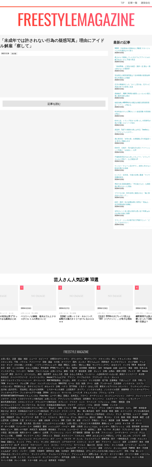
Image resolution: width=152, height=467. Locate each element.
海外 (48, 370)
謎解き (76, 412)
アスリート (5, 437)
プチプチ (120, 430)
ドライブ (60, 415)
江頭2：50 (45, 415)
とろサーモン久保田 (31, 388)
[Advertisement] (54, 79)
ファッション (33, 427)
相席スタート (102, 424)
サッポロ (89, 434)
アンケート (117, 440)
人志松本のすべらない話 (34, 376)
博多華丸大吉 (92, 449)
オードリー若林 (135, 446)
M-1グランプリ (83, 360)
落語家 (85, 415)
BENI (66, 403)
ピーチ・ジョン (82, 440)
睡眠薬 (23, 400)
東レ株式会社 (71, 406)
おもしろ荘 (139, 373)
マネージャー (82, 437)
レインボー (41, 421)
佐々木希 (22, 427)
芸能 (24, 364)
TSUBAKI (129, 400)
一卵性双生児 (21, 434)
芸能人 (147, 391)
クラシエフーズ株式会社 (94, 397)
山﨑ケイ (113, 424)
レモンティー (48, 397)
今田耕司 (73, 443)
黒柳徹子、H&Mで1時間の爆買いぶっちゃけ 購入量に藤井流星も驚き (132, 94)
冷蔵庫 (126, 409)
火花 (63, 421)
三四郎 (64, 443)
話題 (13, 360)
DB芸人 (29, 367)
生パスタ (69, 400)
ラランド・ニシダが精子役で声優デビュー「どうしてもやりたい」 (132, 221)
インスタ (138, 400)
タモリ (48, 443)
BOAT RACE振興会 (71, 379)
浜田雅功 (4, 397)
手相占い (69, 415)
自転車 (21, 415)
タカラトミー (132, 427)
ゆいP (63, 437)
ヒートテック (25, 440)
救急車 (111, 412)
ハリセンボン (6, 385)
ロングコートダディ (58, 449)
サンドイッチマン (53, 446)
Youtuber (99, 415)
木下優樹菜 (5, 427)
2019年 (23, 391)
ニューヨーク (6, 424)
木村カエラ (99, 434)
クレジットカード (66, 394)
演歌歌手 (141, 409)
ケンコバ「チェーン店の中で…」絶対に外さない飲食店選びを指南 (133, 166)
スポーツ (54, 394)
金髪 (52, 415)
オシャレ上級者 (6, 443)
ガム (148, 409)
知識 (88, 382)
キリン (81, 434)
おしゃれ (38, 430)
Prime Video (126, 391)
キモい (3, 440)
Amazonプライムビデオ (118, 376)
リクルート (31, 412)
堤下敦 (120, 379)
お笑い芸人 (5, 360)
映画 (93, 406)
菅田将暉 (71, 421)
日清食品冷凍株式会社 (83, 400)
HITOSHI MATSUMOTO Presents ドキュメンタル (103, 391)
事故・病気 (79, 370)
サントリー (96, 427)
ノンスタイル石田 (82, 388)
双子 (12, 434)
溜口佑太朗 (91, 424)
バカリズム (5, 449)
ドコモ (92, 412)
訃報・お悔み (44, 373)
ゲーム (50, 412)
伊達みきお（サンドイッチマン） (32, 446)
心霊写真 (131, 412)
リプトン (38, 397)
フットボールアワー (124, 388)
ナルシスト (40, 434)
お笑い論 (15, 449)
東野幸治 (82, 443)
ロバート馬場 (137, 449)
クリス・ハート (52, 406)
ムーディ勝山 (137, 391)
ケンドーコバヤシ (101, 376)
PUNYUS (17, 443)
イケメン (93, 409)
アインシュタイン (88, 446)
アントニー (40, 406)
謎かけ (68, 412)
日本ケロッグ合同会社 (79, 409)
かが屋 (23, 449)
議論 (30, 364)
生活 (82, 382)
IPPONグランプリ (7, 370)
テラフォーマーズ (7, 409)
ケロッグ (35, 409)
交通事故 (128, 379)
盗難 (15, 415)
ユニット (15, 437)
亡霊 (147, 412)
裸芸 (94, 373)
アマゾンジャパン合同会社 (136, 394)
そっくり (65, 434)
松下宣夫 (109, 409)
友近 (133, 409)
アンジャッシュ (131, 424)
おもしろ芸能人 (134, 367)
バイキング (121, 415)
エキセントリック (77, 397)
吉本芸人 (4, 394)
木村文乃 (114, 421)
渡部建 (14, 427)
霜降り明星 (56, 373)
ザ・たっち (129, 430)
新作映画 (80, 421)
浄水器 (87, 406)
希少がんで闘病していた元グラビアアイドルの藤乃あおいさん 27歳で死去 (132, 58)
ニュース (31, 360)
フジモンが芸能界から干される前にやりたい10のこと (19, 403)
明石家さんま (18, 385)
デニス (101, 409)
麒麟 (12, 421)
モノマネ (39, 424)
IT (12, 373)
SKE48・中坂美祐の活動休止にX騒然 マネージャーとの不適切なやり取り (132, 49)
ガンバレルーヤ (42, 449)
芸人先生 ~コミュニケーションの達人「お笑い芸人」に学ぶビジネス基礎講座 (28, 418)
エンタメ (61, 364)
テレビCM (32, 382)
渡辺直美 (19, 373)
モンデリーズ (6, 412)
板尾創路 (123, 421)
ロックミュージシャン (41, 394)
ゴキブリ (133, 406)
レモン (104, 427)
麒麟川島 (103, 449)
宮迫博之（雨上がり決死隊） (11, 388)
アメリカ (141, 421)
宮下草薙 (68, 385)
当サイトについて (32, 385)
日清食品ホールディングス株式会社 (21, 406)
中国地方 (56, 452)
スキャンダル (132, 360)
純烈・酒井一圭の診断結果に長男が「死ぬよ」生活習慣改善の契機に (132, 203)
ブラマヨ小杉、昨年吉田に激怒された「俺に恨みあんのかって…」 (132, 194)
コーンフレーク (46, 409)
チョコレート (21, 382)
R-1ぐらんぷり (72, 364)
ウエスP (88, 373)
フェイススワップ (142, 430)
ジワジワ (47, 430)
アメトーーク (15, 364)
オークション (6, 415)
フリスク (120, 397)
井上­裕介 (48, 424)
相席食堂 (47, 452)
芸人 (17, 370)
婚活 (122, 373)
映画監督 (131, 403)
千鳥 (140, 360)
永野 (54, 430)
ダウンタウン (71, 360)
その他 (36, 364)
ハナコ (59, 385)
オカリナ (71, 437)
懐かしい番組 (47, 367)
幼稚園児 (129, 418)
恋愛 (26, 373)
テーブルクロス (143, 376)
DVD (37, 415)
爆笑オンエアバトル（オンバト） (103, 385)
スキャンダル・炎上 (98, 360)
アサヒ (73, 434)
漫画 (99, 406)
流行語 (141, 437)
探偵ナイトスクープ (52, 376)
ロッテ (132, 434)
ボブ (104, 430)
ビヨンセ (59, 403)
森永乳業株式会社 (62, 397)
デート (95, 382)
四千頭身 (71, 449)
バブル (114, 400)
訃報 (52, 385)
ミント (128, 397)
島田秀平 (129, 373)
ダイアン (55, 388)
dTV (28, 409)
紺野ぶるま (101, 446)
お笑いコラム (145, 370)
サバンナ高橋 (6, 452)
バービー (4, 421)
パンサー (56, 443)
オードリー (46, 364)
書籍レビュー (62, 418)
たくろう (31, 449)
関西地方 (83, 364)
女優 (91, 415)
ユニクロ (36, 440)
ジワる (30, 430)
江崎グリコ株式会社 (105, 403)
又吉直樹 (122, 382)
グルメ (40, 382)
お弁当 (72, 418)
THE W (92, 367)
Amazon (79, 373)
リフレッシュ (6, 400)
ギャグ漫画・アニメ (111, 364)
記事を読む (54, 104)
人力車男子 (31, 437)
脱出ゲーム (59, 412)
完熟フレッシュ (53, 421)
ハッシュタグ (145, 418)
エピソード (41, 360)
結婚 (102, 382)
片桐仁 (16, 400)
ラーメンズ (137, 397)
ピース (16, 424)
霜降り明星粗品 (108, 443)
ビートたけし (113, 373)
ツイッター (112, 370)
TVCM (12, 382)
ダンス (66, 409)
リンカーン (19, 376)
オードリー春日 (122, 446)
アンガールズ (111, 382)
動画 (98, 412)
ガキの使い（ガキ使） (140, 364)
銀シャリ (15, 446)
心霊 (123, 412)
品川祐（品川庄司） (143, 385)
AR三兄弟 (70, 440)
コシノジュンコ (79, 430)
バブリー (106, 400)
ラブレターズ (58, 424)
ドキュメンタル (65, 391)
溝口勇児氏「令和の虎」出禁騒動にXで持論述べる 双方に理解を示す (133, 139)
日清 (147, 379)
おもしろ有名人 (6, 376)
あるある (74, 403)
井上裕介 (61, 440)
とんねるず (39, 443)
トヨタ (87, 394)
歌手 (80, 406)
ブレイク (66, 373)
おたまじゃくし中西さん (16, 430)
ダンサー (111, 446)
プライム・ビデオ (79, 391)
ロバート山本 (113, 449)
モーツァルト (122, 437)
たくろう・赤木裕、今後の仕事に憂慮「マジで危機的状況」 (132, 175)
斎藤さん (56, 434)
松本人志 (89, 370)
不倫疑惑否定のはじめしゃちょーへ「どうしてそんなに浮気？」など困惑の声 (132, 157)
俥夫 (39, 437)
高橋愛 (86, 427)
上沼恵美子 (45, 388)
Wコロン (84, 412)
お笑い (37, 367)
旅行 (139, 434)
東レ (62, 406)
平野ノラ (4, 382)
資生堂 (121, 400)
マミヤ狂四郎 (110, 379)
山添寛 (121, 424)
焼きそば (140, 403)
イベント (30, 415)
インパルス (99, 379)
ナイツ (112, 415)
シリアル (58, 409)
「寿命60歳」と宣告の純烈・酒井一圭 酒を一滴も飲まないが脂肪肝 (132, 67)
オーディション (24, 394)
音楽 (147, 373)
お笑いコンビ (119, 394)
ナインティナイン (94, 430)
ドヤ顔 (30, 434)
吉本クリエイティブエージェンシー (38, 379)
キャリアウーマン (65, 430)
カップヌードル (58, 400)
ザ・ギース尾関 (102, 418)
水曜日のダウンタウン (56, 360)
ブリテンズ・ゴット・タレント (12, 379)
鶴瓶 (89, 443)
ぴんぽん (83, 379)
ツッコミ (126, 440)
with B (3, 430)
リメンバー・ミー (117, 418)
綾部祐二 (24, 424)
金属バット (81, 449)
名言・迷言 (110, 367)
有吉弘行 (73, 376)
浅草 (22, 437)
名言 (15, 412)
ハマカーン (20, 409)
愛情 (136, 418)
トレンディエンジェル (53, 382)
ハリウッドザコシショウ (9, 367)
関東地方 (41, 370)
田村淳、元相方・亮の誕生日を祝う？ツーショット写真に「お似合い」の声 (132, 148)
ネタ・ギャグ (125, 364)
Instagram (56, 370)
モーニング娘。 (76, 427)
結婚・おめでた (67, 370)
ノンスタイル (132, 382)
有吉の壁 (100, 367)
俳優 (45, 437)
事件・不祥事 (27, 443)
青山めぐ (44, 403)
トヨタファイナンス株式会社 (102, 394)
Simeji (48, 434)
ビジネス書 (132, 415)
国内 (54, 364)
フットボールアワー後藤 (9, 391)
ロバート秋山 (125, 449)
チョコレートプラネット (70, 446)
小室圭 (81, 424)
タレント (34, 373)
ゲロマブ (97, 400)
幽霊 (118, 412)
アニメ (21, 412)
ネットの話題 (13, 440)
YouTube (121, 370)
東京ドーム (41, 412)
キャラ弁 (80, 418)
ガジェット (32, 391)
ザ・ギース (90, 418)
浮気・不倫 (5, 446)
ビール (76, 382)
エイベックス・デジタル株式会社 (115, 406)
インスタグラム (100, 370)
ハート (111, 430)
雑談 (22, 367)
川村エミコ (114, 427)
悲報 (30, 400)
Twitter (24, 370)
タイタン (100, 437)
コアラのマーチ (111, 434)
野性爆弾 (145, 367)
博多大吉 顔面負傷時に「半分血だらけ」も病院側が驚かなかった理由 (132, 184)
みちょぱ (38, 452)
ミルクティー (27, 397)
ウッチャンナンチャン (126, 385)
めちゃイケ (45, 385)
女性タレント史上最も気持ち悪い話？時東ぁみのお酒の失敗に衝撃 (132, 212)
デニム (65, 427)
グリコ (92, 403)
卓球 (90, 379)
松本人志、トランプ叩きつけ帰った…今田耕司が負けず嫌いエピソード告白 (133, 121)
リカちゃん (144, 427)
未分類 (64, 376)
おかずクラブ (54, 437)
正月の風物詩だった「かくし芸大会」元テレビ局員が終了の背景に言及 (132, 85)
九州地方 (97, 443)
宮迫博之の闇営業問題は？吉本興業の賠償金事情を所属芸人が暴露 (132, 76)
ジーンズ (57, 427)
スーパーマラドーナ (86, 376)
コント (91, 437)
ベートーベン (110, 437)
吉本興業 (32, 370)
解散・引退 (5, 373)
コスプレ (143, 382)
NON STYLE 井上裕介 (49, 440)
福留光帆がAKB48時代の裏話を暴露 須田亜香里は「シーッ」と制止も (132, 103)
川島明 (18, 421)
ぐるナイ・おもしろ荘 (81, 385)
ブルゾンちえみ (132, 370)
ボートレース (58, 379)
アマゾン (132, 376)
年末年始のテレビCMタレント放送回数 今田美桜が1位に (133, 112)
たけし (117, 403)
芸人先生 (142, 415)
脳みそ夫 (133, 437)
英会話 (122, 427)
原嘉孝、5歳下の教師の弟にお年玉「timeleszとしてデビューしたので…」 (132, 130)
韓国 (104, 412)
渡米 (31, 424)
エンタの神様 (121, 367)
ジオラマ (79, 394)
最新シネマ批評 (103, 421)
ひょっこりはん (29, 421)
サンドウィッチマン (61, 367)
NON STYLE (67, 382)
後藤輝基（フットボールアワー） (102, 388)
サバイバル (43, 391)
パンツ (142, 424)
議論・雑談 (22, 360)
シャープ (118, 409)
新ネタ (3, 406)
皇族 (67, 424)
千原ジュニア (138, 379)
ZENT (123, 403)
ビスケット (123, 434)
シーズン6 (53, 391)
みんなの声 (106, 440)
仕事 (105, 415)
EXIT (73, 373)
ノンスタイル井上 (67, 388)
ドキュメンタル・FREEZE (116, 360)
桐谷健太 (132, 421)
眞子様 (74, 424)
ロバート (102, 373)
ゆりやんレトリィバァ (42, 400)
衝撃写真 (4, 434)
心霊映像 (140, 412)
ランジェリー (94, 440)
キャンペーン (15, 397)
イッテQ (84, 367)
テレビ (77, 415)
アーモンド (83, 403)
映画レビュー (90, 421)
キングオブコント (95, 364)
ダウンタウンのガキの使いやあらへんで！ (131, 443)
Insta (51, 403)
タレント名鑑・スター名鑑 (23, 452)
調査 (134, 440)
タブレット (110, 397)
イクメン (141, 440)
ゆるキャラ (75, 367)
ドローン (13, 394)
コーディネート (46, 427)
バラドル (4, 364)
